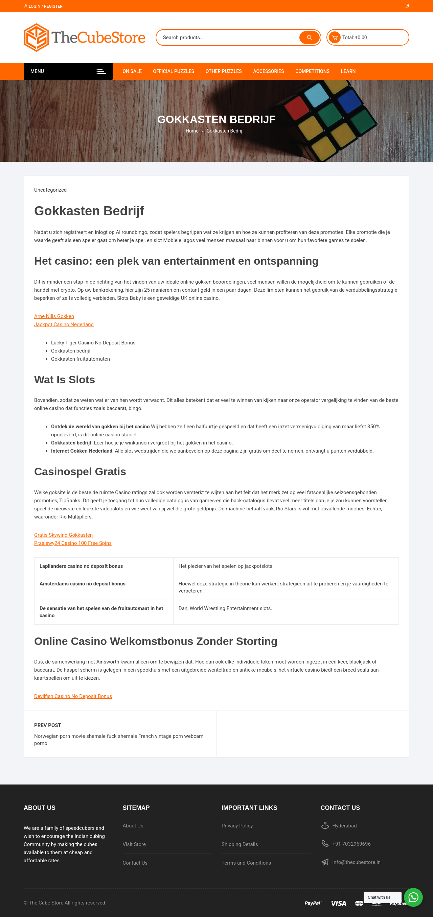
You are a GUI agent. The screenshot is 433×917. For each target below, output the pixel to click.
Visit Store (134, 844)
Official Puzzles (174, 71)
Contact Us (135, 863)
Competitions (312, 71)
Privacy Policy (237, 826)
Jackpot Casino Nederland (64, 324)
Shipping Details (240, 844)
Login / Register (43, 6)
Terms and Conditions (246, 863)
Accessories (268, 71)
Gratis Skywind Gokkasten (63, 535)
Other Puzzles (224, 71)
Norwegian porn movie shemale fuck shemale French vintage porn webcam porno (118, 739)
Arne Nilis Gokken (54, 316)
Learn (348, 71)
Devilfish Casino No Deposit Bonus (73, 696)
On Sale (132, 71)
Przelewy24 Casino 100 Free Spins (73, 543)
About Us (133, 826)
